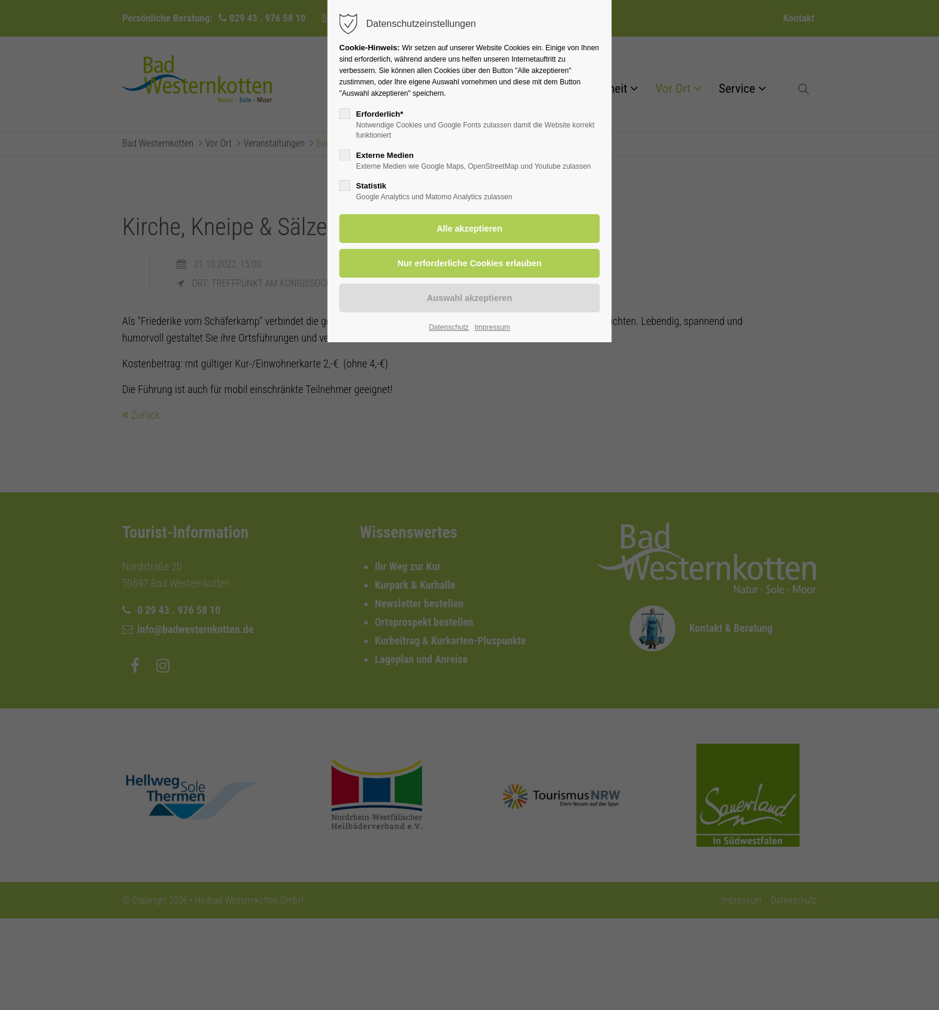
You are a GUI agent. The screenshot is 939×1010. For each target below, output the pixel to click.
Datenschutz (449, 327)
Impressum (492, 327)
